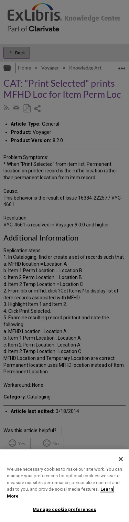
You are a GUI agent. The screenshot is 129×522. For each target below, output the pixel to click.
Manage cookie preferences (64, 509)
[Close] (120, 459)
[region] (64, 485)
